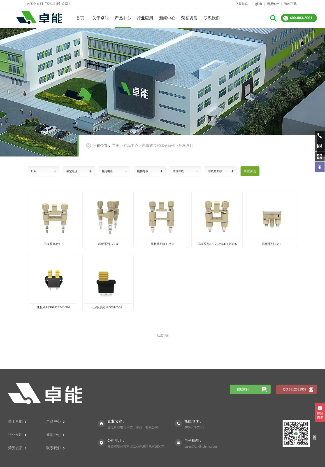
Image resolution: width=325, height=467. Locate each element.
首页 (80, 18)
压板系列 (186, 145)
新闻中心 (167, 18)
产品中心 (123, 18)
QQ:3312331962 (294, 426)
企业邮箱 (241, 4)
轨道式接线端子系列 (158, 145)
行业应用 (145, 18)
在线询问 (243, 426)
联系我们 (212, 18)
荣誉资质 (189, 18)
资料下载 (290, 4)
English (256, 4)
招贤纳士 (273, 4)
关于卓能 (100, 18)
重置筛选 (228, 171)
